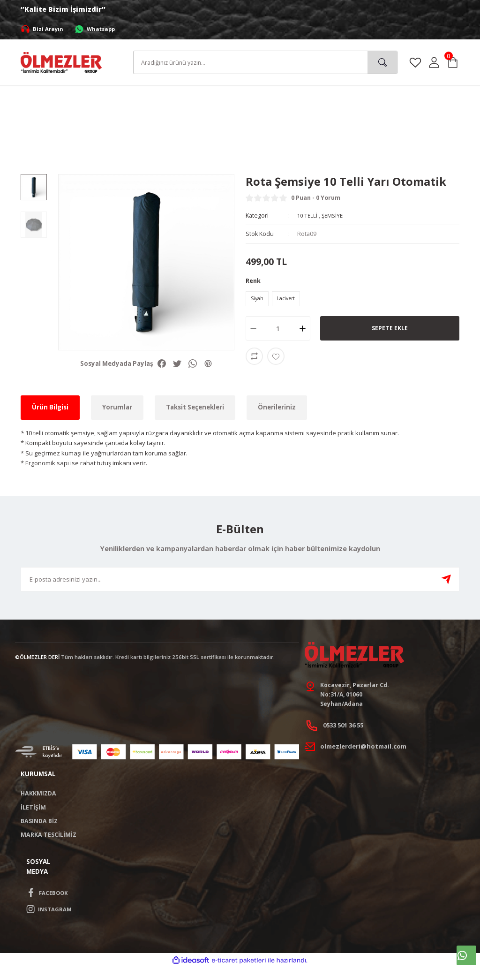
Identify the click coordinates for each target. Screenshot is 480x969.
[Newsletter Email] (240, 579)
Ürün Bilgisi (50, 407)
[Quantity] (278, 330)
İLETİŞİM (33, 809)
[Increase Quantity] (305, 330)
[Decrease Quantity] (251, 330)
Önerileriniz (277, 407)
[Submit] (446, 579)
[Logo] (61, 61)
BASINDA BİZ (39, 823)
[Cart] (452, 62)
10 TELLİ (308, 216)
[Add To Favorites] (276, 358)
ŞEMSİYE (334, 216)
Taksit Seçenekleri (195, 407)
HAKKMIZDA (38, 795)
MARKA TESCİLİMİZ (48, 836)
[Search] (265, 62)
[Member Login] (434, 62)
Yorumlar (117, 407)
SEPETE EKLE (390, 330)
